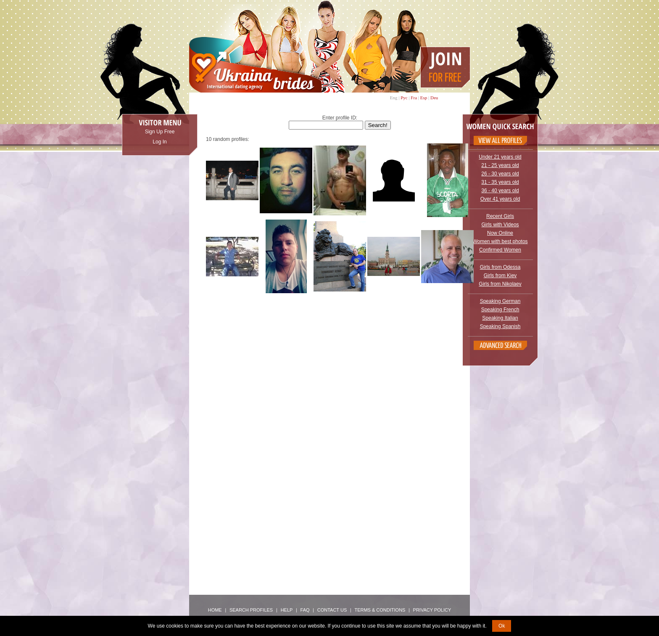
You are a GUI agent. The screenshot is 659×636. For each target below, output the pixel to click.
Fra (414, 97)
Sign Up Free (160, 132)
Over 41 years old (500, 199)
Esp (423, 97)
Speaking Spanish (500, 326)
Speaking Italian (500, 318)
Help (287, 609)
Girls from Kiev (500, 275)
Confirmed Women (500, 250)
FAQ (305, 609)
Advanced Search (500, 345)
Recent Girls (500, 216)
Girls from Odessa (500, 267)
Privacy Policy (432, 609)
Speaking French (500, 310)
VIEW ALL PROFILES (500, 140)
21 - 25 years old (500, 165)
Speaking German (500, 301)
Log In (159, 142)
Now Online (500, 233)
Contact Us (332, 609)
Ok (501, 626)
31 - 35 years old (500, 182)
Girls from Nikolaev (500, 284)
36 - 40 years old (500, 190)
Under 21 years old (500, 157)
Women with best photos (499, 241)
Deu (434, 97)
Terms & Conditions (379, 609)
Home (215, 609)
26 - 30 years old (500, 174)
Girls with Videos (500, 225)
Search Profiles (251, 609)
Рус (404, 97)
